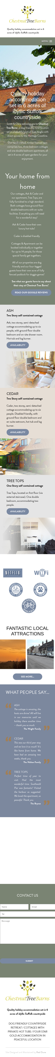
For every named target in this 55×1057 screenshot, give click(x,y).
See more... (27, 676)
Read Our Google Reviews (31, 292)
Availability (17, 345)
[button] (47, 41)
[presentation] (22, 951)
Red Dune (41, 1052)
